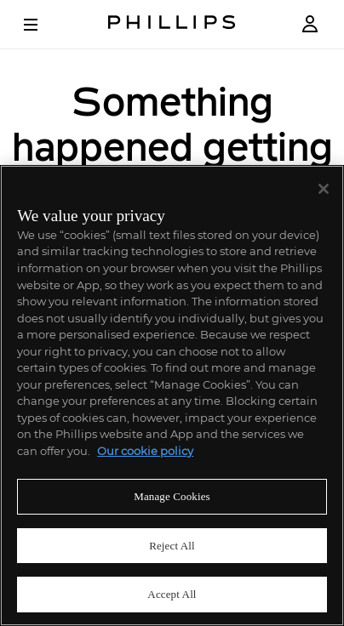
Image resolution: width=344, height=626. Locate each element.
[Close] (323, 189)
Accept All (171, 594)
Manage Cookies (172, 496)
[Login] (310, 24)
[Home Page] (172, 24)
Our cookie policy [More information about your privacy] (145, 451)
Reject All (172, 545)
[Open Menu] (42, 24)
